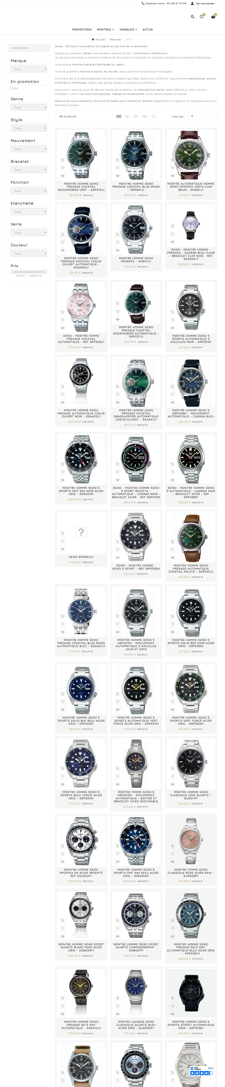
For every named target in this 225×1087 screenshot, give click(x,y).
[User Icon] (202, 3)
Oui (16, 111)
